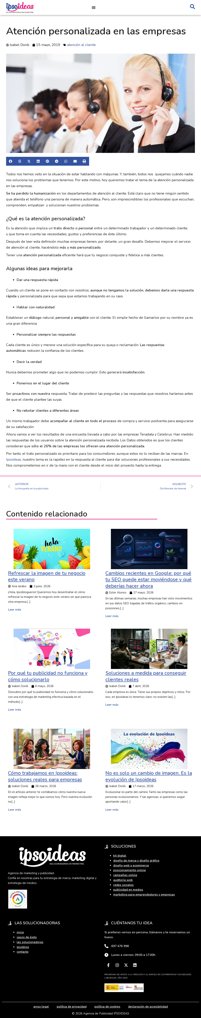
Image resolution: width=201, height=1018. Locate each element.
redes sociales (123, 885)
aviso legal (41, 1007)
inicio (20, 932)
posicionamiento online (129, 870)
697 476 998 (120, 946)
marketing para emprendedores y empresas (144, 895)
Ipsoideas (13, 459)
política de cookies (107, 1007)
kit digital (119, 856)
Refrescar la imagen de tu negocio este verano (46, 576)
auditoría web (123, 880)
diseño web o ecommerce (131, 865)
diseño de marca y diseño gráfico (136, 861)
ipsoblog (23, 947)
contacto (22, 952)
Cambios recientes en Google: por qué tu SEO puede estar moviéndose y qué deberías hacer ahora (148, 579)
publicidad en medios (128, 890)
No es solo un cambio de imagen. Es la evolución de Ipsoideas (148, 776)
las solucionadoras (30, 942)
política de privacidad (72, 1007)
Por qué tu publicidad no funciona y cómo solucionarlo (48, 676)
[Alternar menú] (94, 7)
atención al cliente (81, 44)
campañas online (125, 875)
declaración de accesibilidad (148, 1007)
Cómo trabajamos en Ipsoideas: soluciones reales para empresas (45, 776)
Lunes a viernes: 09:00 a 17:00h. (133, 955)
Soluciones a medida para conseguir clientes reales (145, 676)
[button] (10, 161)
